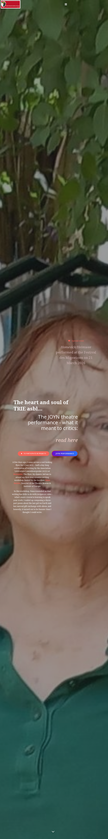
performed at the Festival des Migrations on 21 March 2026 (75, 382)
